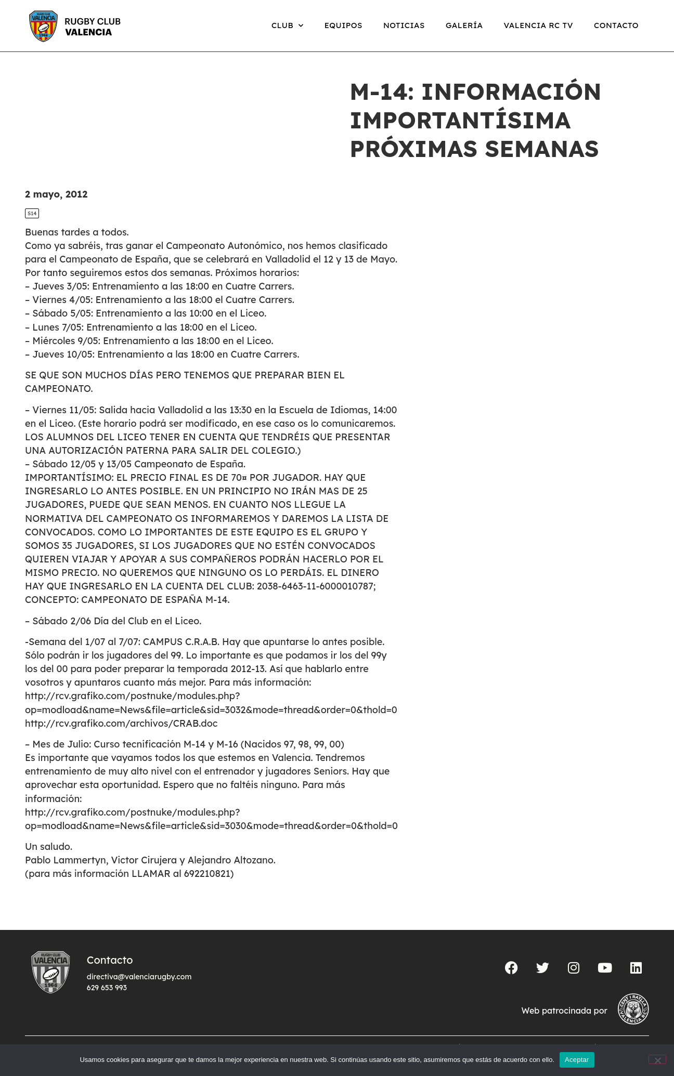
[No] (657, 1059)
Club (287, 26)
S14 (32, 213)
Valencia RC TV (538, 25)
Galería (464, 25)
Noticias (404, 25)
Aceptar (577, 1060)
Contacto (616, 25)
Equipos (343, 25)
